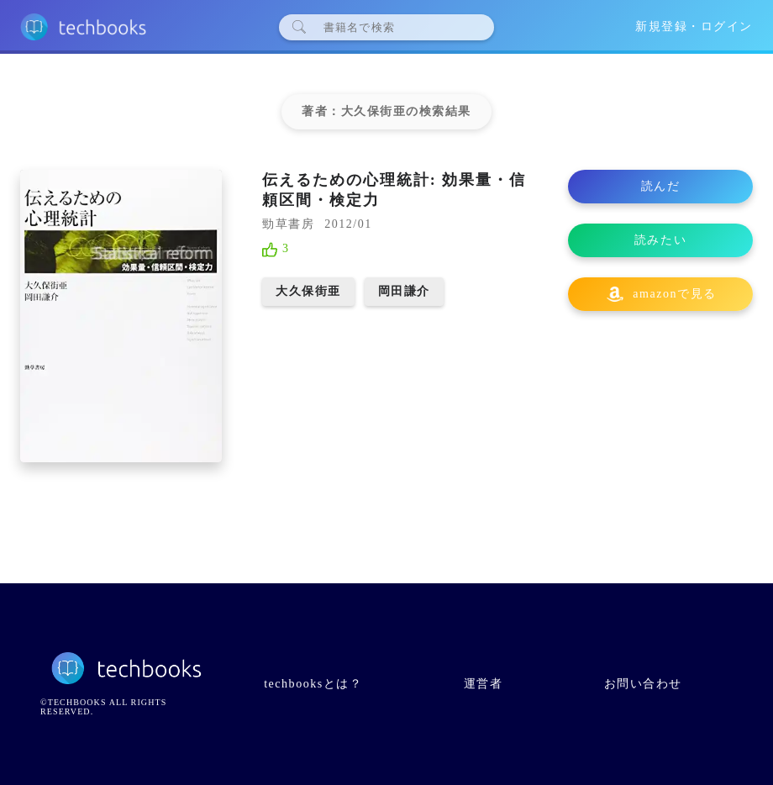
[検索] (393, 26)
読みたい (660, 240)
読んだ (661, 186)
